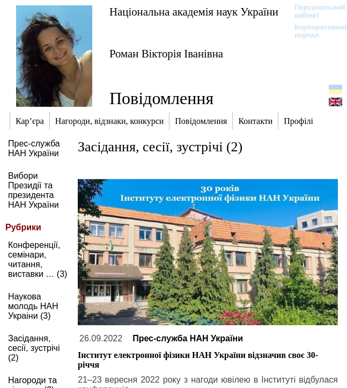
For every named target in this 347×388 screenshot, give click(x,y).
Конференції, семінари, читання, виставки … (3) (37, 259)
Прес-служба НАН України (34, 148)
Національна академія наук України (193, 11)
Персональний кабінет (314, 11)
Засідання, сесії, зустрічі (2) (34, 348)
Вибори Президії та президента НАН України (33, 190)
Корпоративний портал (314, 31)
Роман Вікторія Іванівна (166, 53)
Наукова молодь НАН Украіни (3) (33, 306)
